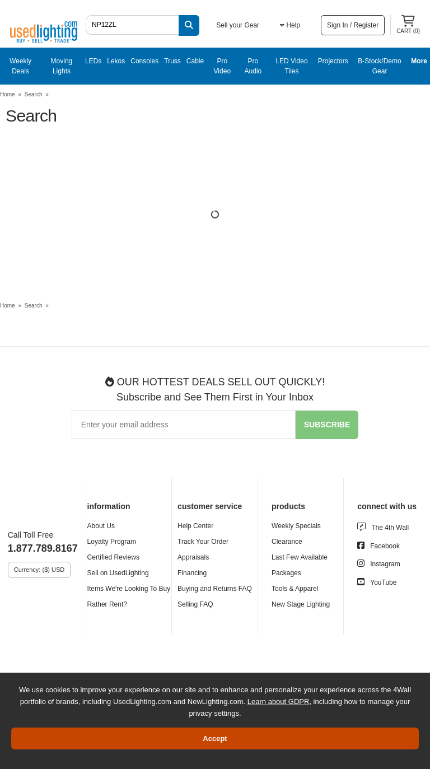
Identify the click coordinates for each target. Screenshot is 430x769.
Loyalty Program (111, 542)
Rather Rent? (107, 604)
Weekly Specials (296, 526)
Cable (195, 61)
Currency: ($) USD (39, 569)
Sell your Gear (237, 25)
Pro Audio (253, 66)
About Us (101, 526)
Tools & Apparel (295, 589)
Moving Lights (62, 66)
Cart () (408, 24)
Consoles (144, 61)
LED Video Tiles (291, 66)
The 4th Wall (390, 528)
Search (34, 94)
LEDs (93, 61)
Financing (192, 573)
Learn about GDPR (278, 701)
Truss (172, 61)
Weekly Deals (20, 66)
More (419, 61)
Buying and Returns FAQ (214, 589)
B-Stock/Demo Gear (379, 66)
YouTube (383, 582)
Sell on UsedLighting (118, 573)
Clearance (287, 542)
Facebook (385, 546)
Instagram (385, 564)
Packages (286, 573)
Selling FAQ (195, 604)
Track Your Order (202, 542)
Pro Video (222, 66)
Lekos (116, 61)
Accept (215, 738)
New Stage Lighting (301, 604)
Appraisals (193, 557)
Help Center (195, 526)
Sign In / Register (352, 25)
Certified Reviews (113, 557)
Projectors (333, 61)
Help (290, 25)
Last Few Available (300, 557)
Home (7, 94)
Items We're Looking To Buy (129, 589)
